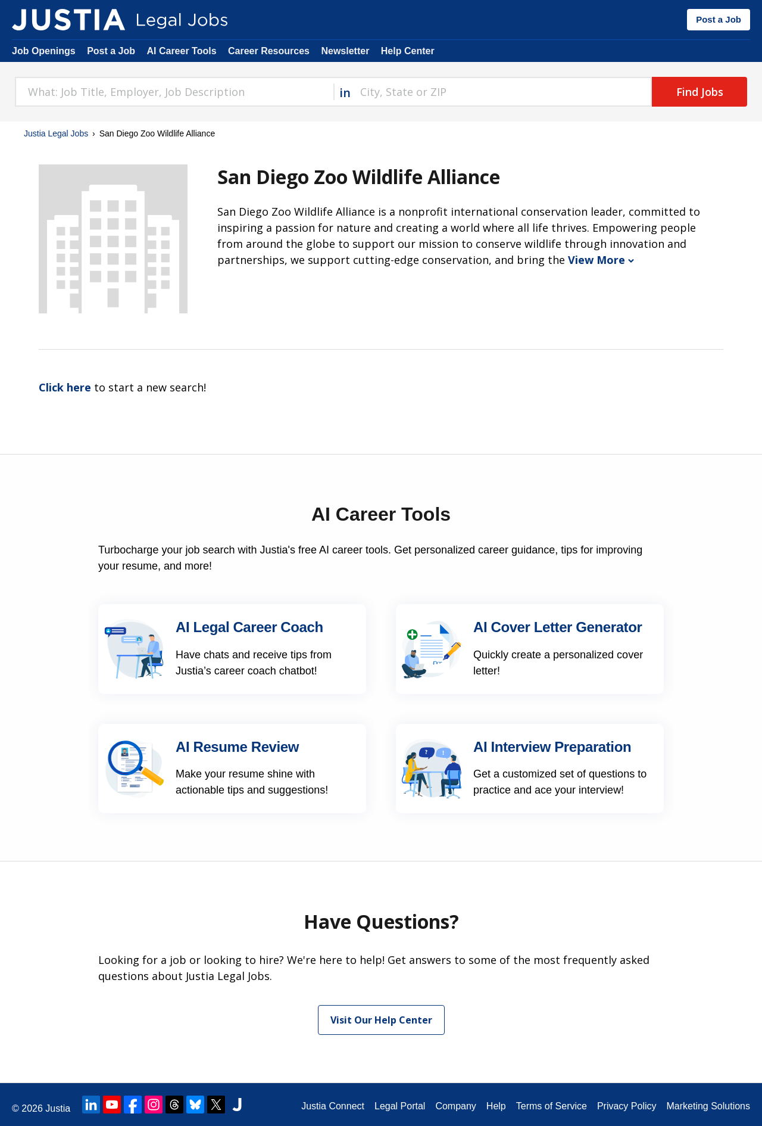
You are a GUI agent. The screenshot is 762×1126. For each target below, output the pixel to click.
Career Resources (269, 51)
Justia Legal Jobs (56, 133)
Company (455, 1106)
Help (496, 1106)
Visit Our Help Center (381, 1020)
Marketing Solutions (708, 1106)
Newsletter (345, 51)
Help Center (408, 51)
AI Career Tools (181, 51)
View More (601, 260)
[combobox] (174, 92)
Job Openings (44, 51)
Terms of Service (551, 1106)
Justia (57, 1108)
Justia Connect (332, 1106)
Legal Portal (399, 1106)
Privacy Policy (627, 1106)
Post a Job (718, 19)
